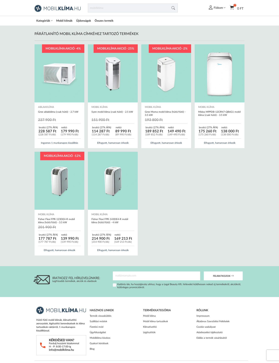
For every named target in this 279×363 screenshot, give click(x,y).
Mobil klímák (64, 20)
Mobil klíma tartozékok (155, 321)
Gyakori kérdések (99, 343)
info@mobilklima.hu (61, 349)
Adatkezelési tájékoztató (209, 332)
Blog (92, 349)
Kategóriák (44, 20)
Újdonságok (83, 20)
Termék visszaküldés (100, 316)
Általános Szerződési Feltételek (213, 321)
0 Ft (237, 7)
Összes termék (104, 20)
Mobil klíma (149, 316)
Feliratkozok (223, 276)
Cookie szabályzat (206, 327)
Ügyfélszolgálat (98, 332)
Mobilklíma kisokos (100, 338)
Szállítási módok (98, 321)
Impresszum (203, 316)
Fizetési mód (96, 327)
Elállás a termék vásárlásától (211, 338)
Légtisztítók (149, 332)
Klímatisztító (150, 327)
